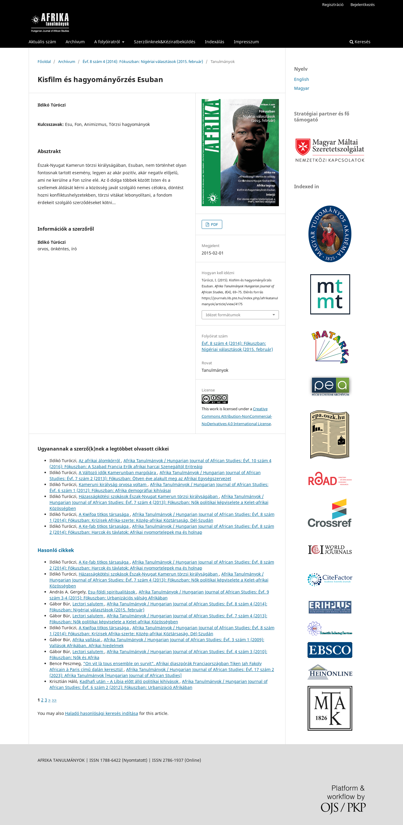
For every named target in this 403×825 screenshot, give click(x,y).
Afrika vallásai (86, 639)
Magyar (301, 88)
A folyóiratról (107, 41)
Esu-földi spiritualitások (112, 592)
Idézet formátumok (223, 314)
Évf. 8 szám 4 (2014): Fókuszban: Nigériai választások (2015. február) (143, 61)
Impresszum (246, 41)
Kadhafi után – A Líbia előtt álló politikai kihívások (130, 681)
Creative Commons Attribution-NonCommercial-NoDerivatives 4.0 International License (237, 416)
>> (54, 700)
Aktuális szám (42, 41)
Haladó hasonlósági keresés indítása (101, 713)
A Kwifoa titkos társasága (104, 514)
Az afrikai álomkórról (100, 460)
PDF (214, 224)
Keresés (360, 41)
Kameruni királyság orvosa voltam (113, 484)
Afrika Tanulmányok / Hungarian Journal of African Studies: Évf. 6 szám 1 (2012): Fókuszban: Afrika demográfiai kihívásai (159, 487)
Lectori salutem (88, 604)
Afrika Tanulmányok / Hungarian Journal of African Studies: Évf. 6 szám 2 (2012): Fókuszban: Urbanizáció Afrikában (159, 684)
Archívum (75, 41)
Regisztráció (333, 4)
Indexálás (214, 41)
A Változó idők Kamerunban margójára (118, 472)
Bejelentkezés (362, 4)
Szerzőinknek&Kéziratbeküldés (164, 41)
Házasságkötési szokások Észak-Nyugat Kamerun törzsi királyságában (149, 496)
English (301, 79)
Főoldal (44, 61)
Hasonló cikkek (56, 550)
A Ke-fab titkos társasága (104, 526)
